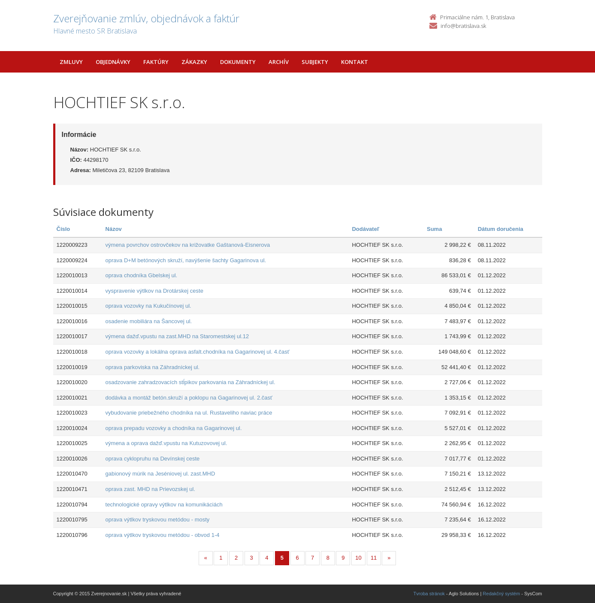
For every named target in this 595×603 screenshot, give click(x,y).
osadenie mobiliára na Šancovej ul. (149, 321)
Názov (114, 229)
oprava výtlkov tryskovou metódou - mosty (158, 519)
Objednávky (113, 62)
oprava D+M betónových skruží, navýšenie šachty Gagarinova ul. (186, 260)
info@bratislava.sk (463, 26)
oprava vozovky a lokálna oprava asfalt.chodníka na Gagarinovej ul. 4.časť (198, 351)
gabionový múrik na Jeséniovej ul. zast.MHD (160, 473)
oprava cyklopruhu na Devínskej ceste (153, 458)
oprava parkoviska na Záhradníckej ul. (153, 367)
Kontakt (354, 62)
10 (358, 558)
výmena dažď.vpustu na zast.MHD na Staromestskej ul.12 (177, 336)
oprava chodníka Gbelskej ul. (142, 275)
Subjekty (315, 62)
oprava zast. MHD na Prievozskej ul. (151, 489)
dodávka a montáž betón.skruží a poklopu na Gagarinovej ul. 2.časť (189, 397)
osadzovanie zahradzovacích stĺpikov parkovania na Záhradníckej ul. (190, 382)
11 (374, 558)
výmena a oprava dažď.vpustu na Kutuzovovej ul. (166, 443)
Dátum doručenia (500, 229)
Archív (279, 62)
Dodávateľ (365, 229)
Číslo (63, 229)
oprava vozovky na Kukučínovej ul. (148, 306)
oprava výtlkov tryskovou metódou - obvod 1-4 (163, 535)
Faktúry (156, 62)
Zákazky (194, 62)
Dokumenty (238, 62)
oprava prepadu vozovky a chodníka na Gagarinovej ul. (174, 428)
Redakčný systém (501, 593)
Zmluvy (71, 62)
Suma (434, 229)
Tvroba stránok (429, 593)
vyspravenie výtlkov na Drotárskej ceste (154, 291)
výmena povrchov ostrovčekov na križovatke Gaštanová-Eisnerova (188, 245)
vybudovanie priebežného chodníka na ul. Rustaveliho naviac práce (189, 412)
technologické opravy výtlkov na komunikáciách (164, 504)
